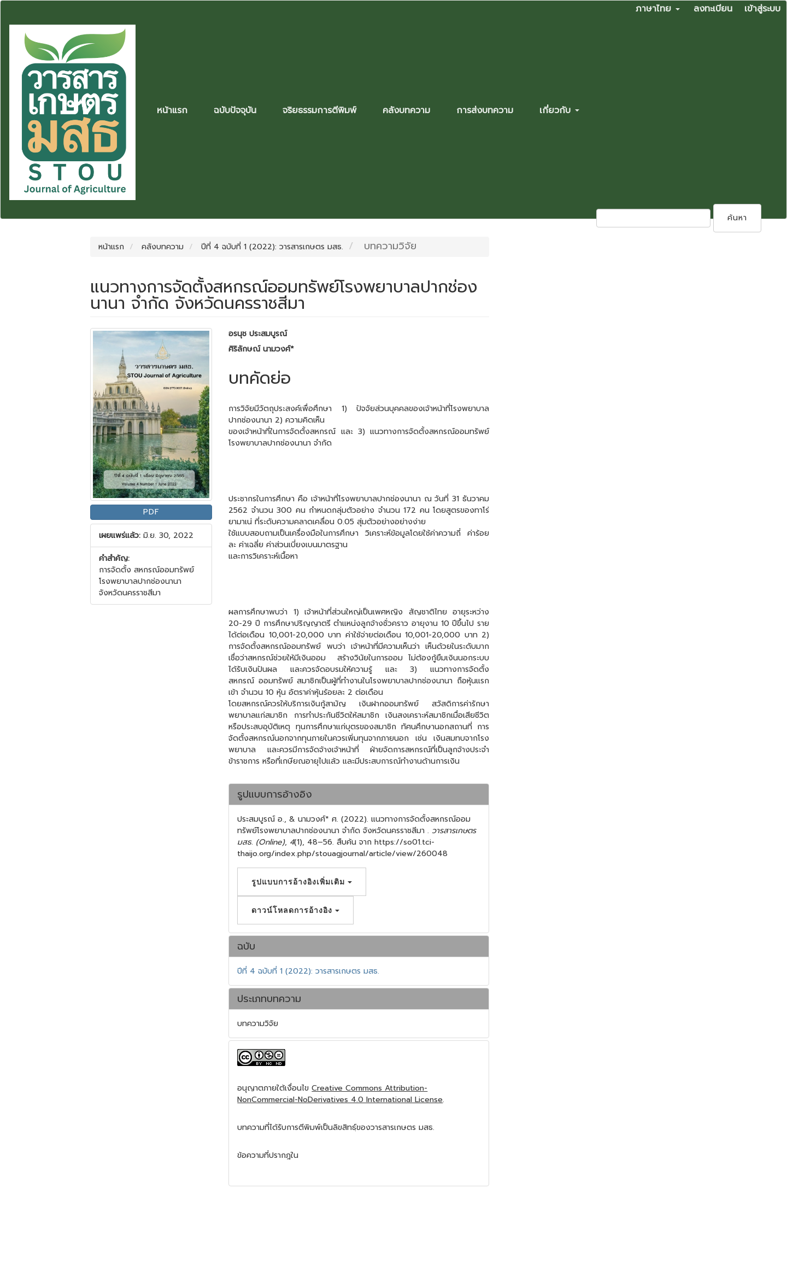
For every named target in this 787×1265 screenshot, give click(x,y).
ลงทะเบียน (713, 8)
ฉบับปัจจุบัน (235, 110)
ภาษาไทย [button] (658, 8)
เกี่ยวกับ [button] (559, 110)
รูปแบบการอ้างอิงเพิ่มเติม (301, 881)
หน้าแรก (172, 110)
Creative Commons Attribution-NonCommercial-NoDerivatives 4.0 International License (340, 1093)
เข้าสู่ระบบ (762, 8)
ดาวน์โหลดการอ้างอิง (295, 910)
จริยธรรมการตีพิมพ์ (319, 110)
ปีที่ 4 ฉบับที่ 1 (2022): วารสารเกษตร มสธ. (272, 247)
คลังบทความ (406, 110)
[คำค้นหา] (653, 218)
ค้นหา (737, 218)
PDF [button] (151, 512)
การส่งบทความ (484, 110)
